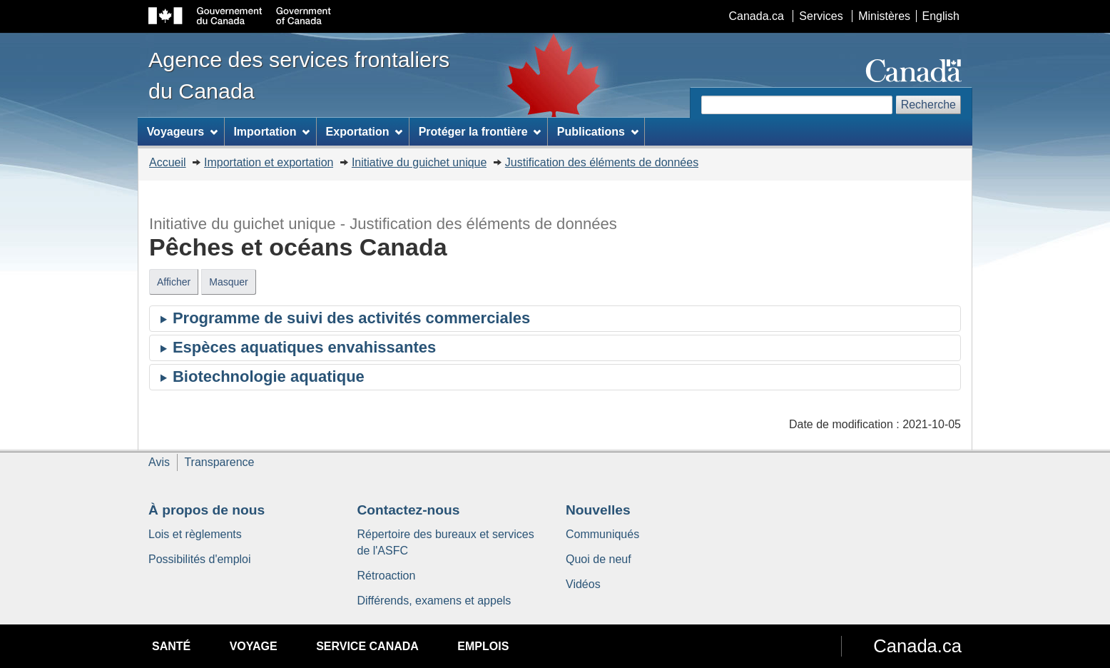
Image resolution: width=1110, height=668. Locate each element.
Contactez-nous (408, 509)
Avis (159, 462)
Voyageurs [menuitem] (182, 132)
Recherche (928, 104)
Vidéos (583, 584)
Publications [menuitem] (597, 132)
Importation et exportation (268, 162)
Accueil (167, 162)
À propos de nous (206, 509)
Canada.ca (756, 16)
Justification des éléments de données (601, 162)
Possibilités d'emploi (199, 559)
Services (820, 16)
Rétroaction (386, 576)
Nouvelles (598, 509)
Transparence (219, 462)
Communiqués (602, 534)
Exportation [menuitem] (364, 132)
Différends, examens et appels (434, 600)
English (940, 16)
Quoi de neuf (598, 559)
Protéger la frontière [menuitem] (480, 132)
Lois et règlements (195, 534)
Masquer (228, 282)
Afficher (173, 282)
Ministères (884, 16)
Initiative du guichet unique (419, 162)
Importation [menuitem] (271, 132)
